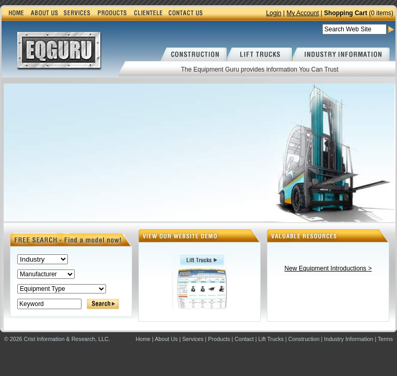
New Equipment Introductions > (328, 268)
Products (219, 339)
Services (193, 339)
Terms (385, 339)
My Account (302, 13)
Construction (304, 339)
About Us (166, 339)
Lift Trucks (271, 339)
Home (143, 339)
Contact (244, 339)
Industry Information (348, 339)
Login (273, 13)
